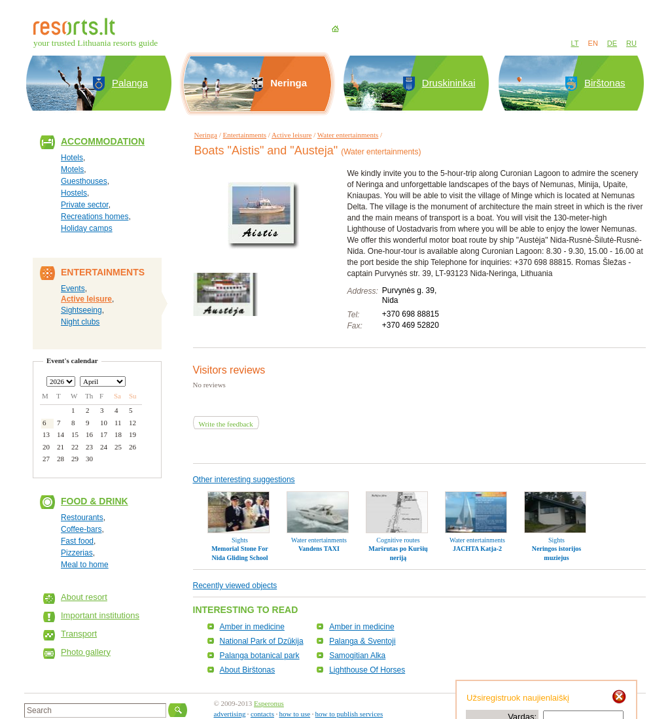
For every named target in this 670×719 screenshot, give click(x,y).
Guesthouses (84, 181)
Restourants (82, 517)
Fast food (77, 541)
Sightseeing (81, 310)
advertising (230, 714)
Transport (79, 634)
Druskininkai (449, 82)
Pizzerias (77, 552)
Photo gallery (86, 652)
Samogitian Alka (357, 655)
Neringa (205, 135)
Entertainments (245, 135)
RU (631, 43)
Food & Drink (94, 501)
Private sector (85, 204)
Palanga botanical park (260, 655)
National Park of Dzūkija (262, 641)
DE (612, 43)
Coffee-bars (81, 529)
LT (575, 43)
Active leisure (86, 299)
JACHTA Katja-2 (477, 548)
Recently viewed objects (235, 585)
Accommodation (103, 141)
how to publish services (349, 714)
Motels (72, 169)
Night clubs (80, 321)
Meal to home (85, 564)
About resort (84, 597)
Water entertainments (348, 135)
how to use (294, 714)
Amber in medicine (252, 626)
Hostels (74, 193)
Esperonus (269, 703)
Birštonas (605, 82)
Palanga (130, 82)
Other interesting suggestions (244, 479)
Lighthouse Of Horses (367, 670)
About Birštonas (247, 670)
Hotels (72, 157)
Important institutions (100, 615)
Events (73, 288)
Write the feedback (226, 424)
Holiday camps (87, 228)
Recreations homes (94, 216)
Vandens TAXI (319, 548)
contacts (262, 714)
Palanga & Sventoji (362, 641)
